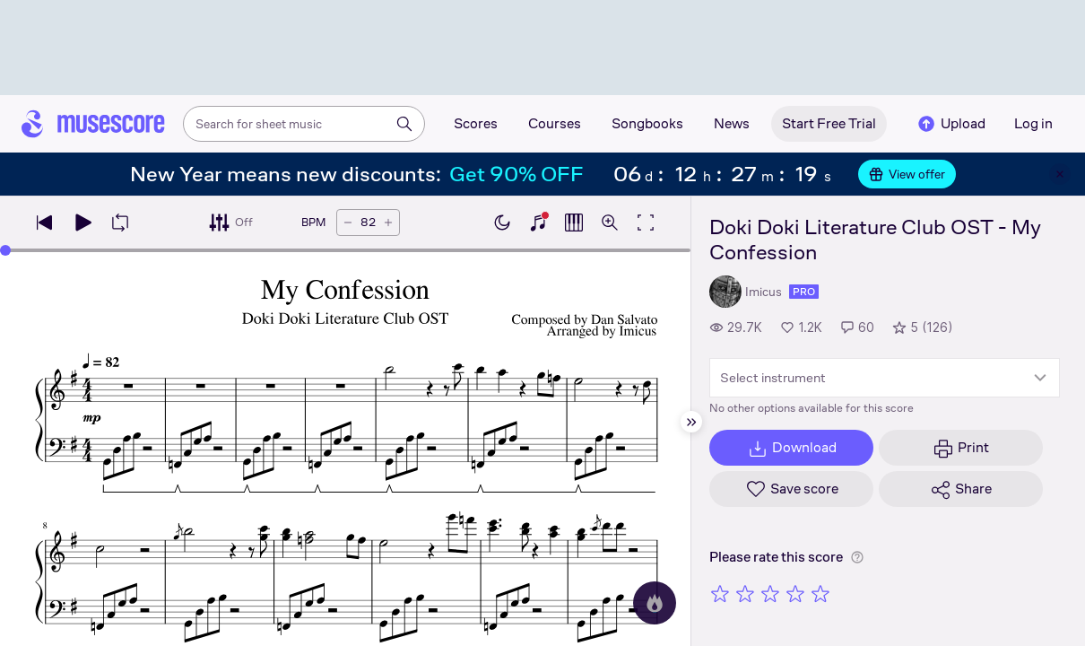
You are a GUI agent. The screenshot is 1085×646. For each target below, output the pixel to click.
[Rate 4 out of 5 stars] (795, 593)
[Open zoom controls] (610, 222)
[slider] (5, 250)
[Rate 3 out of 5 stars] (770, 593)
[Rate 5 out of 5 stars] (820, 593)
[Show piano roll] (574, 222)
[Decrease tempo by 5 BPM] (348, 222)
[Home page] (93, 123)
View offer (907, 174)
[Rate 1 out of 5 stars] (720, 593)
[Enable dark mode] (502, 222)
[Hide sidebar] (691, 421)
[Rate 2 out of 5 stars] (745, 593)
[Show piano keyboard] (538, 222)
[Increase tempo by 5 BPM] (388, 222)
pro (804, 291)
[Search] (404, 124)
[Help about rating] (857, 557)
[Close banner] (1060, 174)
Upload (950, 124)
